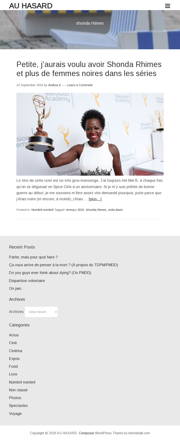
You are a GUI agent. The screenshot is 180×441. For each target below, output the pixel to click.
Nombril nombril (42, 209)
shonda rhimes (96, 209)
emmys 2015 (75, 209)
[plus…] (95, 199)
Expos (14, 359)
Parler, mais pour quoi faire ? (33, 257)
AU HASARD (30, 6)
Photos (15, 398)
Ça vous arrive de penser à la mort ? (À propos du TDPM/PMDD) (63, 265)
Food (13, 366)
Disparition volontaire (27, 281)
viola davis (115, 209)
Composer (86, 433)
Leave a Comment (80, 85)
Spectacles (18, 406)
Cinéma (15, 351)
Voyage (15, 414)
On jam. (15, 288)
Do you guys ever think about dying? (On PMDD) (50, 273)
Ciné (13, 343)
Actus (14, 335)
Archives (16, 312)
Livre (13, 374)
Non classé (18, 390)
